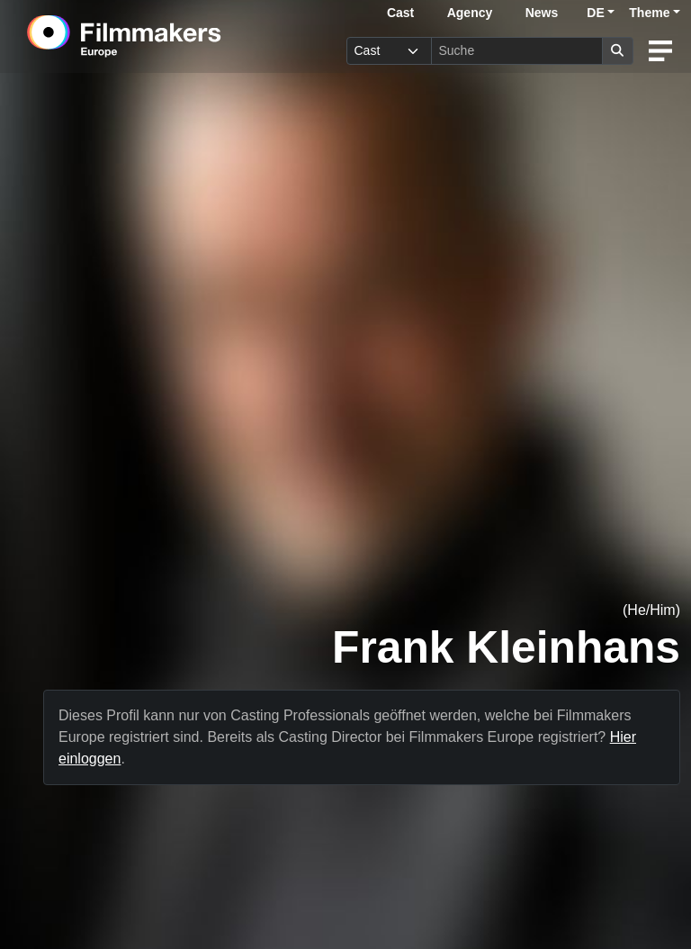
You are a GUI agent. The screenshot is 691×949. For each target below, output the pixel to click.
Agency (470, 12)
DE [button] (595, 12)
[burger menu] (660, 51)
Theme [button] (649, 12)
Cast (400, 12)
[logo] (168, 36)
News (542, 12)
